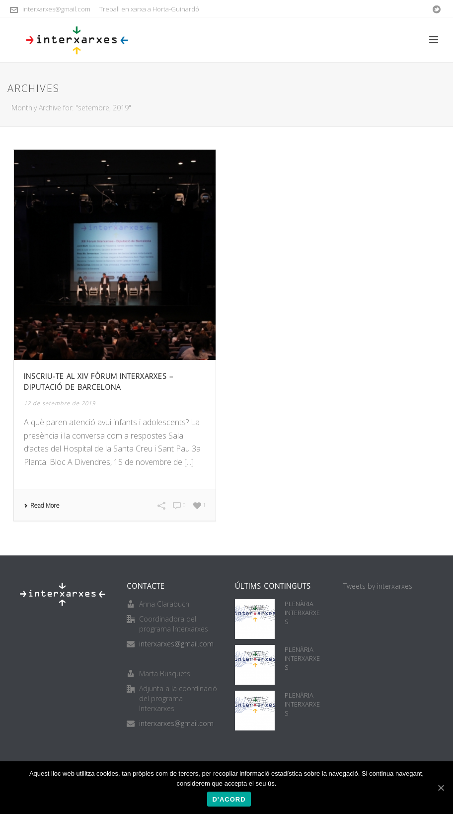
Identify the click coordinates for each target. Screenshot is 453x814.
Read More (42, 506)
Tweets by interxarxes (377, 586)
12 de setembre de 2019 (59, 403)
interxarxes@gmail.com (56, 8)
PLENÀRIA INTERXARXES (302, 612)
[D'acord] (441, 788)
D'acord (228, 799)
